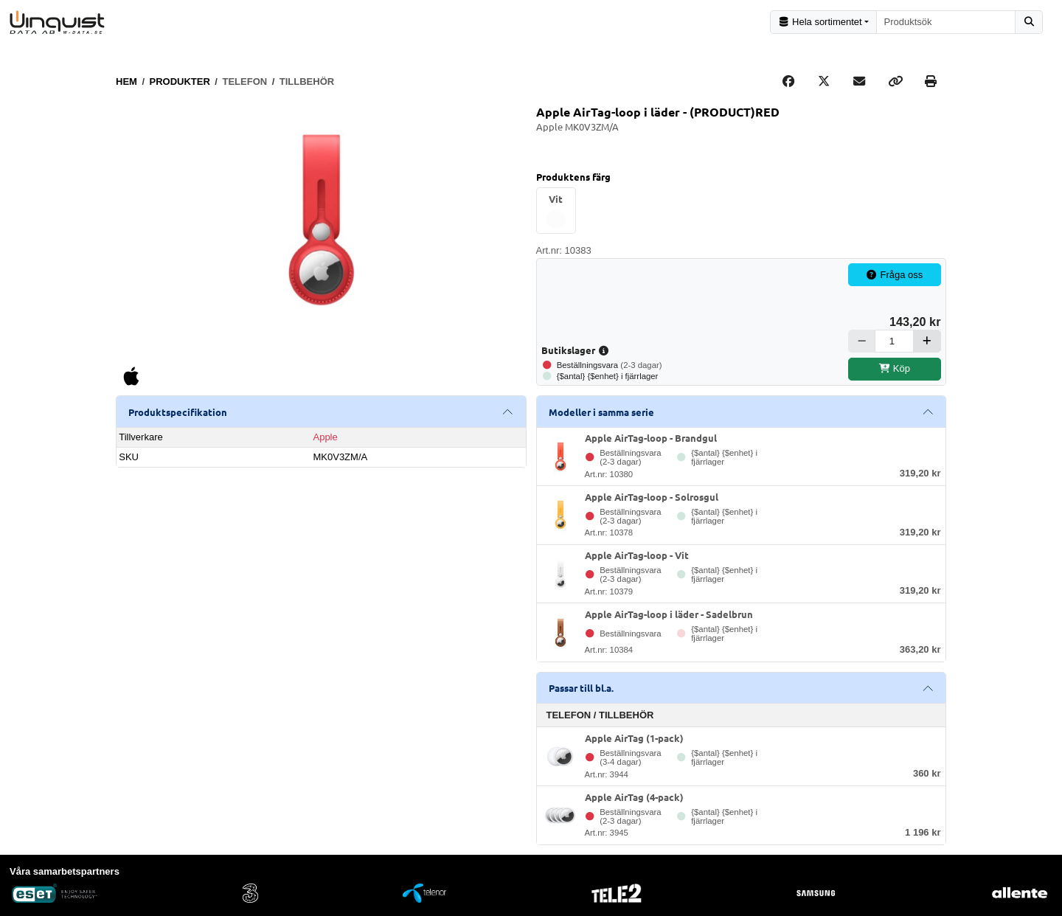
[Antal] (894, 339)
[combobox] (946, 21)
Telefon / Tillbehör (600, 714)
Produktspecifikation (177, 410)
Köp (894, 367)
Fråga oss (894, 274)
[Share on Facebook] (788, 80)
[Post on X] (823, 80)
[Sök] (1029, 21)
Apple (325, 435)
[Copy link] (895, 80)
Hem (126, 80)
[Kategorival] (823, 21)
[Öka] (927, 339)
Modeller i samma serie (601, 410)
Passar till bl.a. (581, 687)
